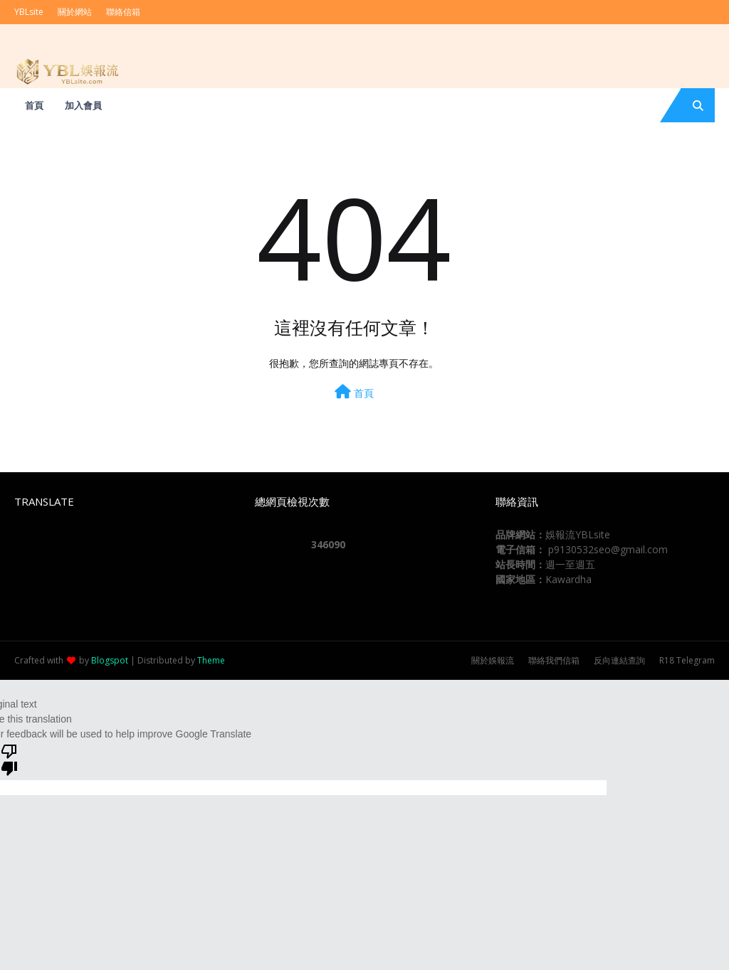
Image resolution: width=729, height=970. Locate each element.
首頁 (354, 392)
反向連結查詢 (619, 660)
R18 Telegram (687, 660)
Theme (211, 660)
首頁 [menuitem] (34, 105)
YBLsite (28, 12)
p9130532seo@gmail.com (608, 549)
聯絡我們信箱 (553, 660)
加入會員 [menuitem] (83, 105)
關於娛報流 (492, 660)
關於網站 (75, 12)
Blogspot (109, 660)
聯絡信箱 (123, 12)
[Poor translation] (9, 759)
